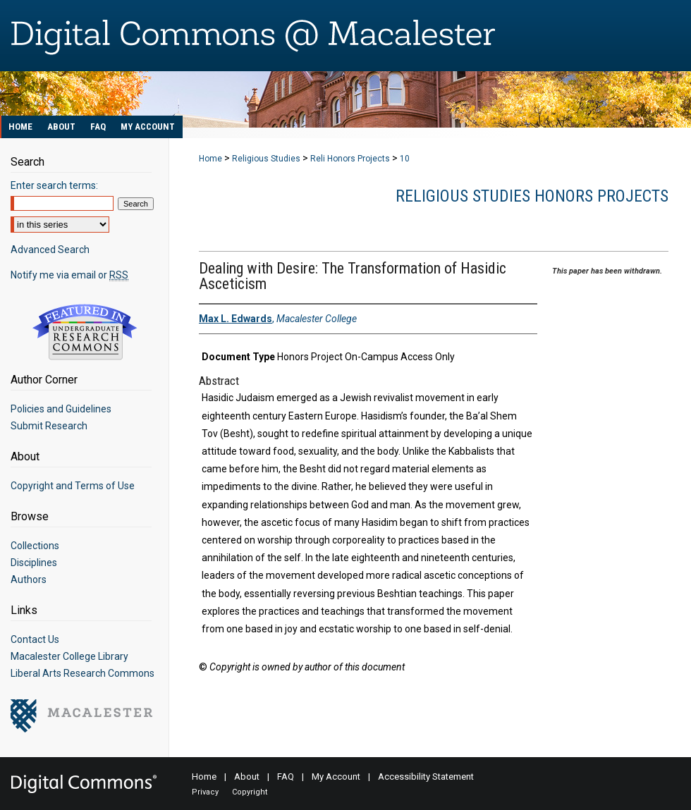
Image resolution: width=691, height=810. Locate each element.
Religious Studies (266, 159)
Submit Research (49, 425)
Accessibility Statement (426, 776)
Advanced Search (50, 249)
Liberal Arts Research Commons (82, 673)
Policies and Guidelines (61, 409)
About (246, 776)
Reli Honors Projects (350, 159)
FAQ (285, 776)
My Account (336, 776)
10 (405, 159)
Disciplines (34, 562)
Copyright (249, 792)
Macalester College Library (69, 656)
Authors (29, 579)
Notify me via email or (69, 275)
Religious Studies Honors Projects (532, 196)
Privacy (205, 792)
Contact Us (35, 639)
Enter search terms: (54, 185)
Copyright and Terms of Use (73, 485)
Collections (35, 545)
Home (210, 159)
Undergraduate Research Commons (84, 332)
